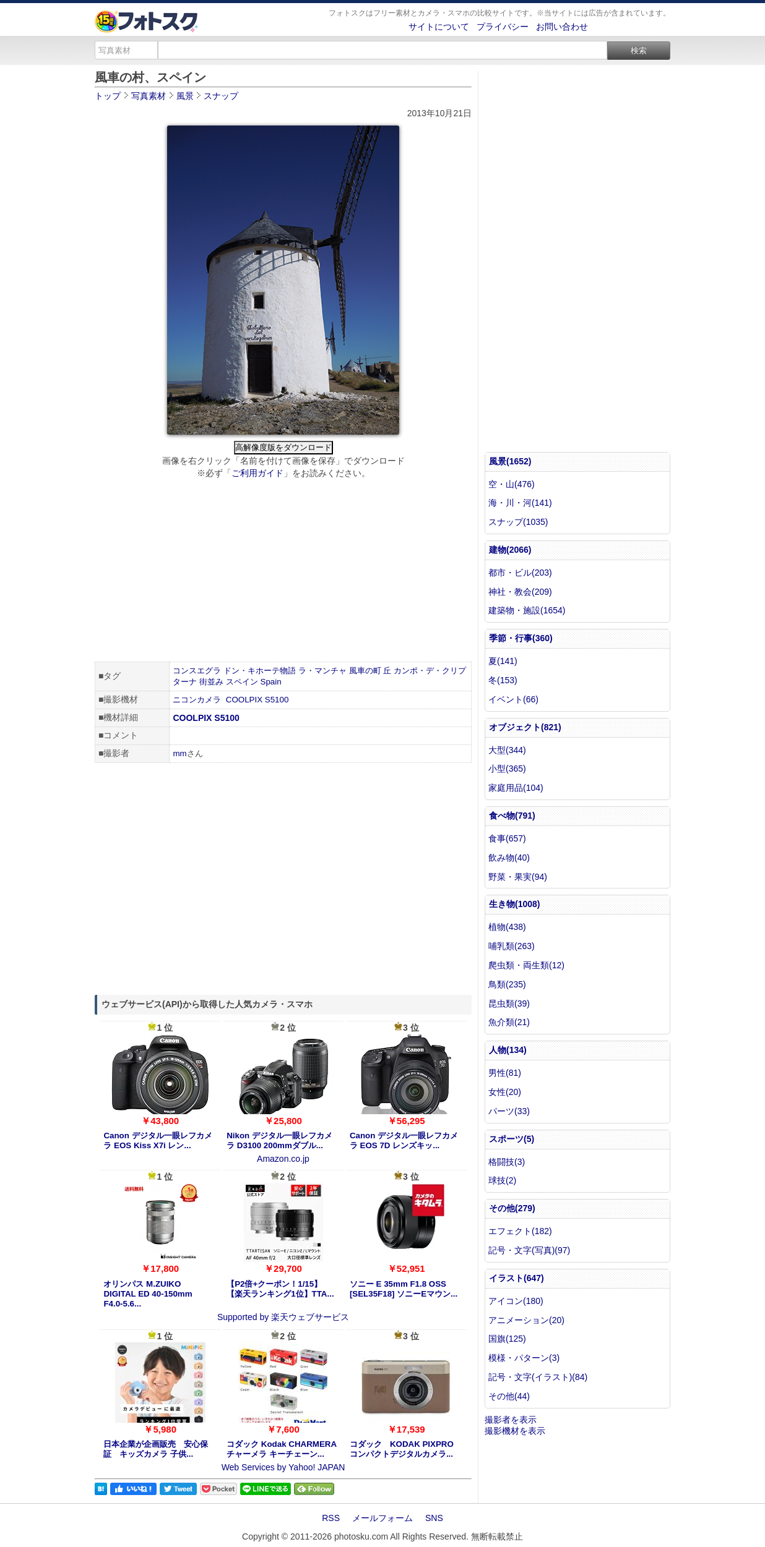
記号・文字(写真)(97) (529, 1250)
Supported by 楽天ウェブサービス (283, 1317)
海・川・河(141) (520, 503)
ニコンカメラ (197, 699)
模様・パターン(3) (524, 1358)
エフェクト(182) (520, 1231)
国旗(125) (507, 1339)
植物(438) (507, 927)
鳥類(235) (507, 984)
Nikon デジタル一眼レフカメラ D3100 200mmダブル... (279, 1140)
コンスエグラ (197, 670)
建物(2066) (510, 550)
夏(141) (502, 661)
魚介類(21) (509, 1022)
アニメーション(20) (526, 1320)
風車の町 (365, 670)
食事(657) (507, 838)
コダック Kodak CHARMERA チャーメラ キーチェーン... (281, 1449)
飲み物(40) (509, 858)
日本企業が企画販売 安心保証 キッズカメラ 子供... (155, 1449)
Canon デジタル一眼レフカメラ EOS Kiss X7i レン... (157, 1140)
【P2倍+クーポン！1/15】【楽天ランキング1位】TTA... (280, 1288)
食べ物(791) (512, 815)
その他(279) (512, 1208)
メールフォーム (382, 1518)
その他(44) (509, 1396)
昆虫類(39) (509, 1003)
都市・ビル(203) (520, 572)
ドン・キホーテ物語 (259, 670)
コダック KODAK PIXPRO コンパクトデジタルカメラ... (402, 1449)
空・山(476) (511, 484)
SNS (434, 1518)
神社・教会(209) (520, 592)
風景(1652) (510, 461)
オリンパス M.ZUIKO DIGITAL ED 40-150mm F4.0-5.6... (147, 1293)
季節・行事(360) (521, 638)
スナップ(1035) (518, 522)
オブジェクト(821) (525, 727)
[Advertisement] (283, 571)
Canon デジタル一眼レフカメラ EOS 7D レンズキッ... (404, 1140)
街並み (211, 681)
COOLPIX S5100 (257, 699)
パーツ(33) (509, 1111)
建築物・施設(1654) (526, 610)
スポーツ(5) (511, 1139)
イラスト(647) (516, 1278)
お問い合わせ (562, 27)
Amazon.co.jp (283, 1159)
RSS (331, 1518)
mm (179, 753)
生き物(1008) (514, 904)
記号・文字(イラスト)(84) (537, 1377)
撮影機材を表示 (515, 1431)
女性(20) (504, 1092)
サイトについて (438, 27)
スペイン (242, 681)
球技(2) (502, 1180)
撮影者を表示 (511, 1420)
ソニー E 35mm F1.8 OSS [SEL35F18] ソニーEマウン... (403, 1288)
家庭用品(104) (515, 788)
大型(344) (507, 750)
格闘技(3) (506, 1162)
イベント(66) (513, 699)
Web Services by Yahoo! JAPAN (283, 1467)
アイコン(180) (515, 1301)
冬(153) (502, 680)
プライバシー (503, 27)
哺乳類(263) (511, 946)
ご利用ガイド (257, 473)
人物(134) (508, 1050)
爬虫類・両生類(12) (526, 965)
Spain (271, 681)
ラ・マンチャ (322, 670)
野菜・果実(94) (517, 877)
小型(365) (507, 769)
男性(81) (504, 1073)
